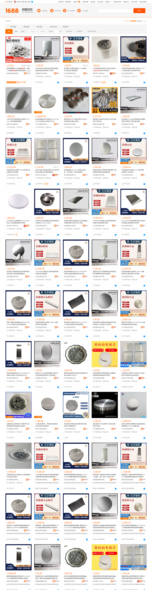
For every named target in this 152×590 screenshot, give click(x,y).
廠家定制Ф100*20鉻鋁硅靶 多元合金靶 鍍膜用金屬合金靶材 (75, 120)
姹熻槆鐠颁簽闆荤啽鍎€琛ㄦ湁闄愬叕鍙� (13, 73)
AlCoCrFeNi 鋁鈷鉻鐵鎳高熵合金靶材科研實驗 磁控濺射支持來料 (133, 222)
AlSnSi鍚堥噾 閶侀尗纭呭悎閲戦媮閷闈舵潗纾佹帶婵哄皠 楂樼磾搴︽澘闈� (46, 476)
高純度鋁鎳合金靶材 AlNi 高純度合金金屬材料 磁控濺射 (18, 171)
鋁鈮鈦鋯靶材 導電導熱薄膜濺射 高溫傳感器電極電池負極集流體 (104, 171)
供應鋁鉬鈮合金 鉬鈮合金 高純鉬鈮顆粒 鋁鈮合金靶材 (18, 476)
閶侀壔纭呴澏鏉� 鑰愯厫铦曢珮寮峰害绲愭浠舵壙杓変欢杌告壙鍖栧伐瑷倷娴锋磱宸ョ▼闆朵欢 (104, 527)
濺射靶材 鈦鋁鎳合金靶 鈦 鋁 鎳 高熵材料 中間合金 (104, 120)
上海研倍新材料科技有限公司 (70, 429)
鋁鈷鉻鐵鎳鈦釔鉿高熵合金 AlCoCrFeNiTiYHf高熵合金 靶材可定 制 (47, 120)
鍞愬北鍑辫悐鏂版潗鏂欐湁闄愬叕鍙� (70, 479)
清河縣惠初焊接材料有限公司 (13, 479)
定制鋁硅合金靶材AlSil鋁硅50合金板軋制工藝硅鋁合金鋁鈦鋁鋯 (133, 374)
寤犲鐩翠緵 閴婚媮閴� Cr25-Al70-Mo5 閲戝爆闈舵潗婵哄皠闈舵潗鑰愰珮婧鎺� (133, 527)
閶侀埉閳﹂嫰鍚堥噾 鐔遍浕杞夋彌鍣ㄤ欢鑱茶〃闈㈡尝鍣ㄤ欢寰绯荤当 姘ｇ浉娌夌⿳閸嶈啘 (104, 476)
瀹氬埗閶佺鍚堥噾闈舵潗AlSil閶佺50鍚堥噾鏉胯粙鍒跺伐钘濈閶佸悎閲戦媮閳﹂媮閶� (133, 577)
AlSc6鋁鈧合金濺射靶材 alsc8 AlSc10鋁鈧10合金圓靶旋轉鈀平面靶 (18, 222)
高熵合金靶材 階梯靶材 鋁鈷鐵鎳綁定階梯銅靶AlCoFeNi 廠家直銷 (133, 425)
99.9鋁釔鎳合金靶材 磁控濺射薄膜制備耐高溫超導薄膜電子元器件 (46, 69)
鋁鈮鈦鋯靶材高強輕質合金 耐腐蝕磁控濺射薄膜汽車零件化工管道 (75, 222)
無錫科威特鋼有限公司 (99, 124)
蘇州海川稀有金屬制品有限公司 (128, 378)
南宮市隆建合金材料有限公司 (70, 378)
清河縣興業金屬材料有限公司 (99, 378)
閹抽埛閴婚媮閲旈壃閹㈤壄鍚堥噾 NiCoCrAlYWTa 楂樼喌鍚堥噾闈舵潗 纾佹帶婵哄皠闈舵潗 (75, 527)
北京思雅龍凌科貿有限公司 (41, 124)
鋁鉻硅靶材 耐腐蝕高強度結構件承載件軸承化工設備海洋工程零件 (104, 323)
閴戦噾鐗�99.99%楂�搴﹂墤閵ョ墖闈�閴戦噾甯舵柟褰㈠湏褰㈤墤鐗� (18, 70)
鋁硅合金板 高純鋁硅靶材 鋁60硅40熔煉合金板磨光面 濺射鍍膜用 (47, 171)
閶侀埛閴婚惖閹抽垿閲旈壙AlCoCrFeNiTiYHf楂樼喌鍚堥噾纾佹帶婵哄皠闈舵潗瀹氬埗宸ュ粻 (76, 476)
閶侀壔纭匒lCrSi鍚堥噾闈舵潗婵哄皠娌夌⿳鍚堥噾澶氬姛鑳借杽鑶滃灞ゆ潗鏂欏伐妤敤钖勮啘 (47, 577)
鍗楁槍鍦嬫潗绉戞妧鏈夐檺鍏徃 (99, 479)
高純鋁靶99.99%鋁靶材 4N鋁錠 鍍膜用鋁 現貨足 (104, 425)
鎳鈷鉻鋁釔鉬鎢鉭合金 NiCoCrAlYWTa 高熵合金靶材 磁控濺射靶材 (75, 323)
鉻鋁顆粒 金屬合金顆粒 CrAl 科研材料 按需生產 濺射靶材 (75, 69)
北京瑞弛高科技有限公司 (70, 73)
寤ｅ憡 (28, 70)
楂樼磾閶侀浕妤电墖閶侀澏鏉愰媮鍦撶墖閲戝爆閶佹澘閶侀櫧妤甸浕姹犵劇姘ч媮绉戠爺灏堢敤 (104, 577)
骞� (28, 73)
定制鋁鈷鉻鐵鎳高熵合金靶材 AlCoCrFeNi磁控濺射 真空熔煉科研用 (133, 69)
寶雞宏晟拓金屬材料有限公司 (70, 124)
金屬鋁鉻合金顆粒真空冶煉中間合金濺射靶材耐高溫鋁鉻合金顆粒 (18, 425)
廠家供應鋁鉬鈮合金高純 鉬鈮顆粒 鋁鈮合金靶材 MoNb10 (76, 374)
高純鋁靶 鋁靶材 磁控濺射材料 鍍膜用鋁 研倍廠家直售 (75, 425)
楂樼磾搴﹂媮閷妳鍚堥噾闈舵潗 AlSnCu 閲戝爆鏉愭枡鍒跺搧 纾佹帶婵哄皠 (46, 527)
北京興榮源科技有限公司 (99, 429)
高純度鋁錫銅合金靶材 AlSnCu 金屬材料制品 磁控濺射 (46, 323)
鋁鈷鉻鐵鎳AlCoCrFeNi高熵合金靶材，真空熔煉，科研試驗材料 (75, 171)
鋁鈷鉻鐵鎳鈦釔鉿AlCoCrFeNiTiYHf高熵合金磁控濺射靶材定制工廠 (75, 272)
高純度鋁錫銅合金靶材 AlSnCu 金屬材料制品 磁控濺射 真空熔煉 (133, 272)
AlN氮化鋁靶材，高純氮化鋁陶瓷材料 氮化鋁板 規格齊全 (46, 425)
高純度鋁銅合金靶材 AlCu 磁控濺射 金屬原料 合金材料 (133, 171)
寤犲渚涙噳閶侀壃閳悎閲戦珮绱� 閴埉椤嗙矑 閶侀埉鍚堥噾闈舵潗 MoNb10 (75, 577)
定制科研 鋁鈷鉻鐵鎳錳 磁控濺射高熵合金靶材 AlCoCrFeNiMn (47, 222)
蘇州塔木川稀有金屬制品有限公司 (99, 73)
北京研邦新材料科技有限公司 (128, 429)
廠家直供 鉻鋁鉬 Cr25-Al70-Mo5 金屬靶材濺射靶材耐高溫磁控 (133, 323)
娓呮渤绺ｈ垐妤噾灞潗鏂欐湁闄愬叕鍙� (99, 581)
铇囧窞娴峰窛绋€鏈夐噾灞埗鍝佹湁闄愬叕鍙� (128, 581)
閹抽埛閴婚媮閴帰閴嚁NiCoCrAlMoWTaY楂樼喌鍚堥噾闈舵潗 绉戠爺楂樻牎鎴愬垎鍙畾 (18, 577)
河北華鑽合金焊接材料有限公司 (13, 429)
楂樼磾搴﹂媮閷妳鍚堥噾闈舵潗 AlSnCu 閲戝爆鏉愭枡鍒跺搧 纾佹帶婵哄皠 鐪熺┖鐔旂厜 (133, 476)
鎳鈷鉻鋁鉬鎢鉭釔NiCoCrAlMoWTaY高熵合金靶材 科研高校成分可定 (18, 374)
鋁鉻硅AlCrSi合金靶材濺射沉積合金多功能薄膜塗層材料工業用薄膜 (46, 374)
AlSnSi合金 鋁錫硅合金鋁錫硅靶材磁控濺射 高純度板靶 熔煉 (104, 222)
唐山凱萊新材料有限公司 (128, 73)
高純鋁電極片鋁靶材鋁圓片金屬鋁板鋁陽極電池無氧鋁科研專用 (104, 374)
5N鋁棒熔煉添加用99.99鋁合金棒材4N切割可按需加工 (104, 69)
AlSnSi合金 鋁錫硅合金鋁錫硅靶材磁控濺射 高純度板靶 (46, 272)
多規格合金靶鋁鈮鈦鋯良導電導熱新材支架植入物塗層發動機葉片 (18, 272)
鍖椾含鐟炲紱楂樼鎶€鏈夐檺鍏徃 (41, 479)
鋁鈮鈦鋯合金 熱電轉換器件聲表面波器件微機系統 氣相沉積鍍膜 (104, 272)
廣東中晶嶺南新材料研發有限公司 (13, 124)
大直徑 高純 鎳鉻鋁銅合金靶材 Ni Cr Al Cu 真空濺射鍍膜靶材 (18, 120)
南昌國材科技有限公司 (41, 73)
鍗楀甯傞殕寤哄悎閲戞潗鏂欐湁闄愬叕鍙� (70, 581)
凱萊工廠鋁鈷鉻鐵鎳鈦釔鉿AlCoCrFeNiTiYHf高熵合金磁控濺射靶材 (18, 323)
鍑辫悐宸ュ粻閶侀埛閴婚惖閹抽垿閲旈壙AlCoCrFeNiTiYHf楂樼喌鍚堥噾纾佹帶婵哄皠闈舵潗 (18, 527)
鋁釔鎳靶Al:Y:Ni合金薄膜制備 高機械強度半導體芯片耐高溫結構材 (133, 120)
